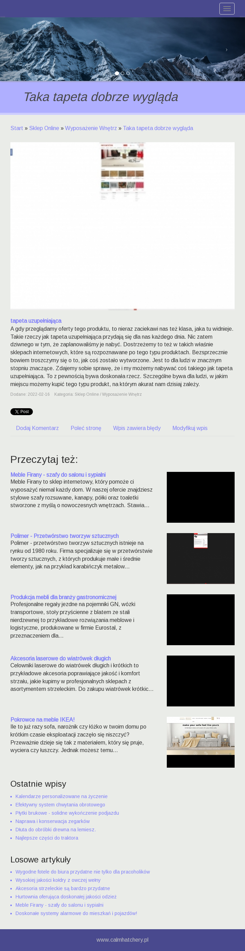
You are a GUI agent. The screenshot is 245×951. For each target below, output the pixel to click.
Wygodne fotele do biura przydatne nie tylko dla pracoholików (83, 872)
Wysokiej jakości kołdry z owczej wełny (58, 880)
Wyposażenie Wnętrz (91, 128)
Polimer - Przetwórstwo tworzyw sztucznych (64, 536)
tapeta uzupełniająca (35, 321)
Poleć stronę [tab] (86, 428)
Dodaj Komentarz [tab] (37, 428)
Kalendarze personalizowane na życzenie (62, 796)
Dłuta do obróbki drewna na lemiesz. (56, 829)
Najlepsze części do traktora (47, 838)
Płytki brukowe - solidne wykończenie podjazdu (67, 813)
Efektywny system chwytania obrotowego (60, 804)
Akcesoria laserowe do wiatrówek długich (60, 658)
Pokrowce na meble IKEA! (42, 720)
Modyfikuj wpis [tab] (190, 428)
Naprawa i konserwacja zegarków (53, 821)
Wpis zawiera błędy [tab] (137, 428)
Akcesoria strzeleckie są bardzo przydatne (63, 888)
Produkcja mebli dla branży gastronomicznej (63, 597)
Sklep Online (44, 128)
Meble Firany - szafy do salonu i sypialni (58, 475)
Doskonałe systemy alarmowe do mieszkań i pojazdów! (76, 913)
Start (16, 128)
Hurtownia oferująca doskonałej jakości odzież (66, 896)
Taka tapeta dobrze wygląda (158, 128)
